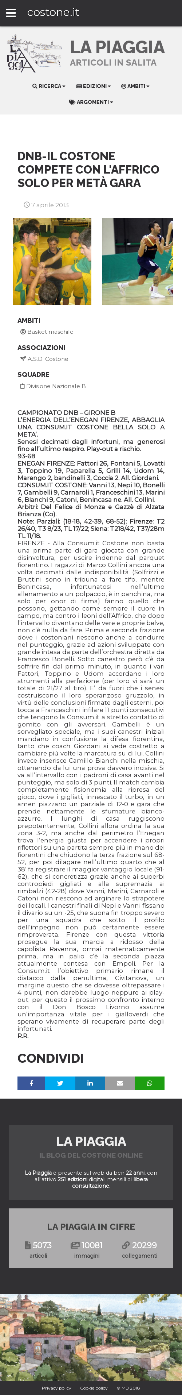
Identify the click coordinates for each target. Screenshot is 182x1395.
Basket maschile (47, 331)
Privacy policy (56, 1388)
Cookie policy (94, 1388)
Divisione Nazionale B (53, 386)
